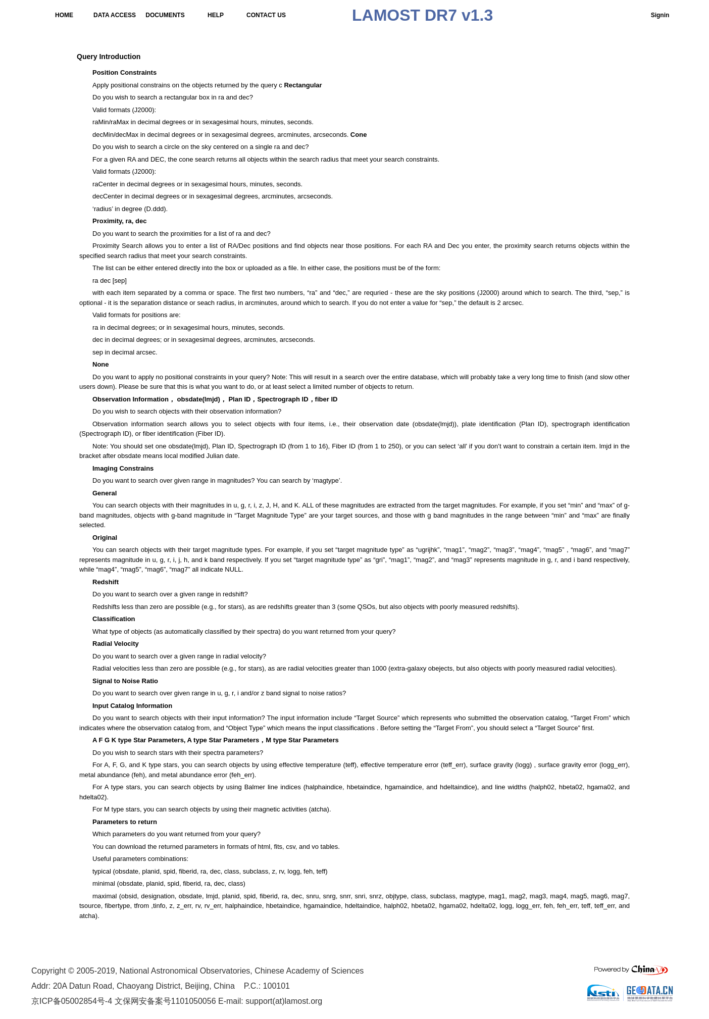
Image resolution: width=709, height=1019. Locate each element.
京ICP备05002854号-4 (71, 1001)
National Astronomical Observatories (185, 970)
